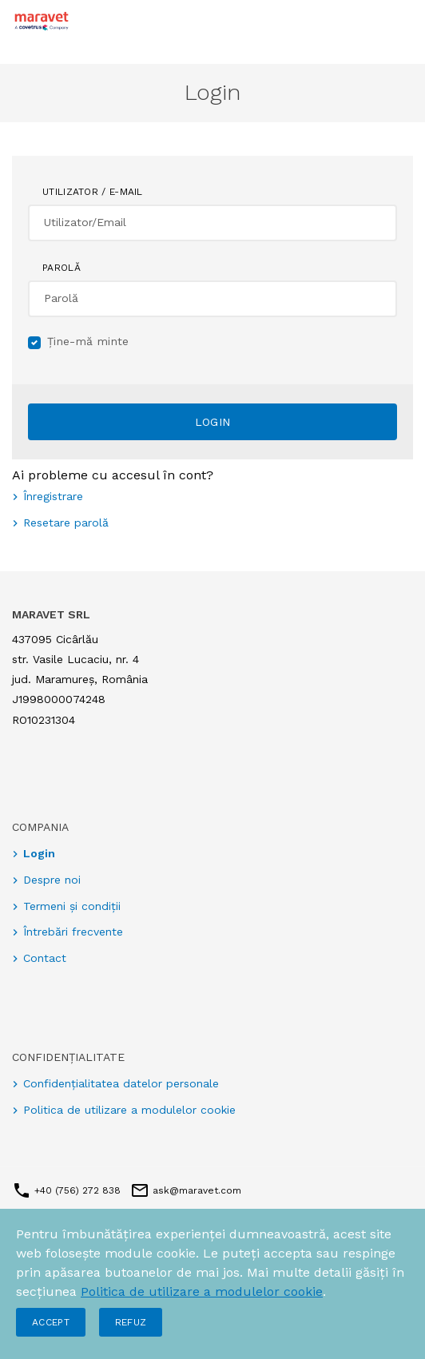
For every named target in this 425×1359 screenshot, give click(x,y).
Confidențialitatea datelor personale (121, 1083)
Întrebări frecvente (73, 931)
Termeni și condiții (72, 906)
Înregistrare (53, 496)
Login (213, 421)
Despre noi (52, 879)
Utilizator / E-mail (92, 191)
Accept (51, 1322)
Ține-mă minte (88, 341)
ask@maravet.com (195, 1190)
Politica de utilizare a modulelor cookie (202, 1291)
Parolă (61, 267)
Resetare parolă (66, 522)
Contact (44, 958)
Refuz (131, 1322)
